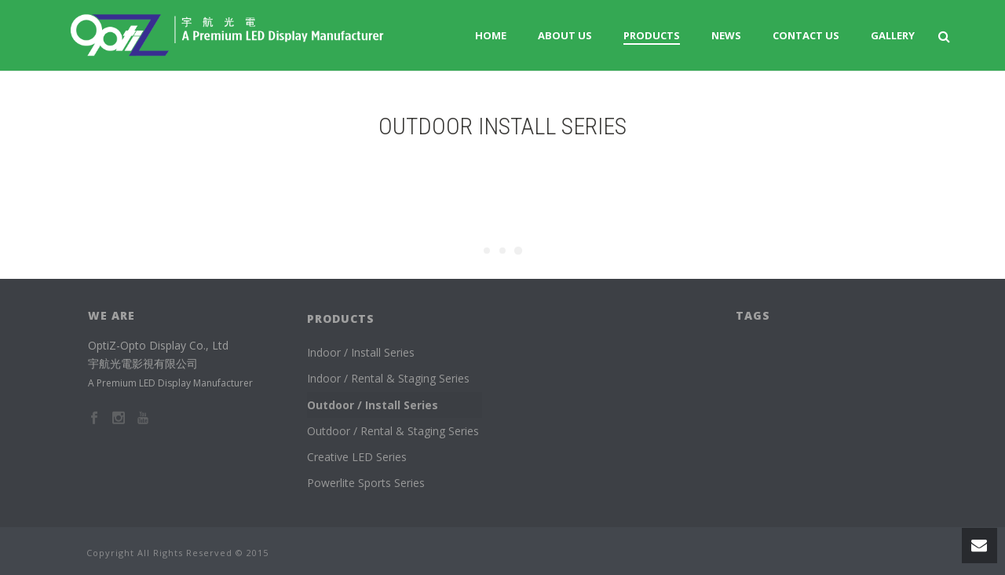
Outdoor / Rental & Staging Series (393, 430)
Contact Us (806, 35)
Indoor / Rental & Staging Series (388, 378)
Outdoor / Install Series (372, 404)
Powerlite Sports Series (366, 482)
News (726, 35)
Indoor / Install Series (361, 352)
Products (651, 35)
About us (565, 35)
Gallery (893, 35)
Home (490, 35)
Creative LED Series (357, 456)
